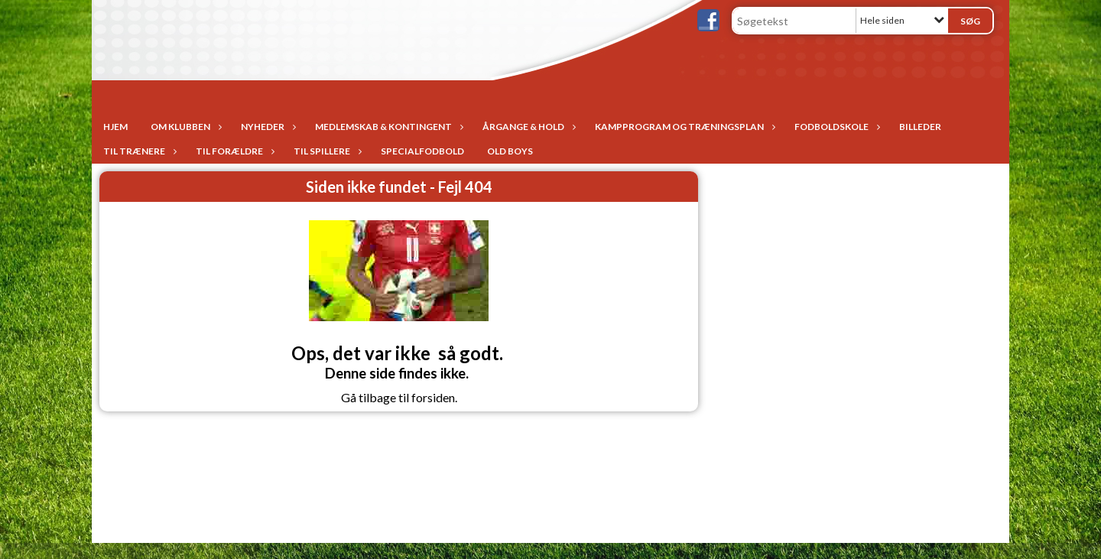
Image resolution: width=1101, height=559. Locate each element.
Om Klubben (184, 126)
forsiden (433, 397)
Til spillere (326, 151)
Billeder (920, 126)
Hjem (115, 126)
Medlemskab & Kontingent (387, 126)
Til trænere (138, 151)
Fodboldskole (835, 126)
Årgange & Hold (527, 126)
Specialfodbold (422, 151)
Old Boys (510, 151)
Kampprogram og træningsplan (683, 126)
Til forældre (233, 151)
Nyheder (266, 126)
